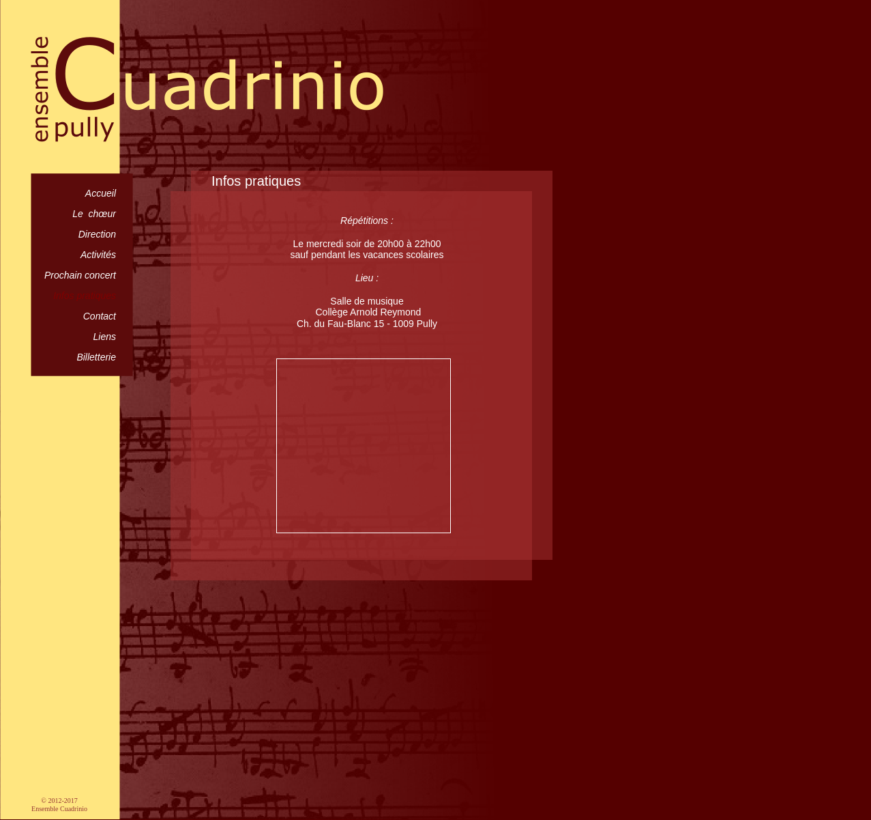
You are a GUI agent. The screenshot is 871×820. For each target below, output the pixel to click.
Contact (99, 316)
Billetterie (96, 357)
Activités (98, 254)
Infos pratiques (84, 295)
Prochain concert (80, 275)
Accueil (100, 193)
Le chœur (94, 213)
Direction (97, 234)
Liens (104, 336)
